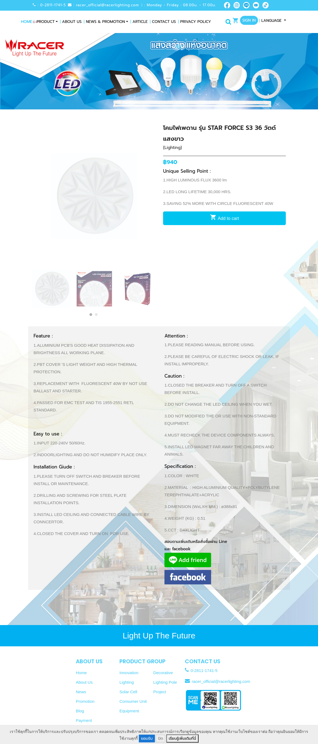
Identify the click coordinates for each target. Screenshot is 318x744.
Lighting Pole (165, 682)
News (81, 691)
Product (46, 22)
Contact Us (163, 22)
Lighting (126, 682)
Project (159, 691)
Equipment (129, 711)
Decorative (163, 672)
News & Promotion (104, 22)
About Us (71, 22)
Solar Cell (128, 691)
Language (271, 20)
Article (139, 22)
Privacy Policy (194, 22)
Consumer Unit (133, 701)
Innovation (128, 672)
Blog (80, 711)
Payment (84, 720)
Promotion (85, 701)
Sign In (249, 20)
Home (27, 22)
